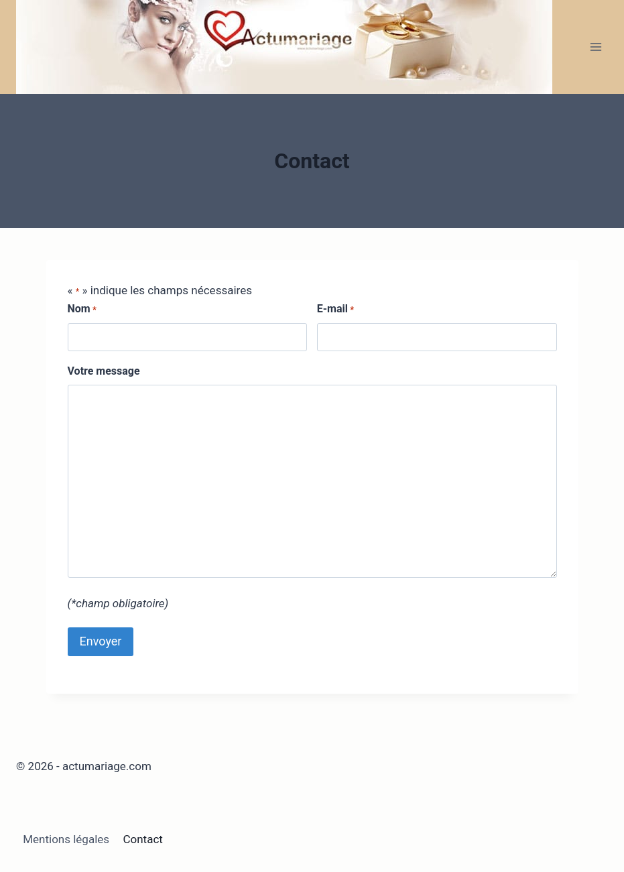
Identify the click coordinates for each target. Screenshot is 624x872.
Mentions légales (66, 839)
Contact (142, 839)
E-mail (335, 309)
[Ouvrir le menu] (595, 46)
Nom (82, 309)
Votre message (104, 371)
